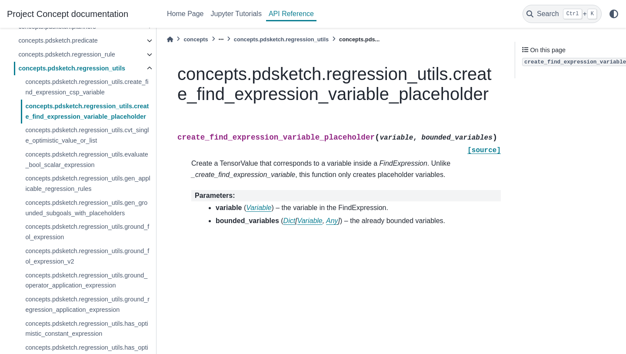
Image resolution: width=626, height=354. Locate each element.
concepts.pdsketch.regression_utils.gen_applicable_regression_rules (87, 183)
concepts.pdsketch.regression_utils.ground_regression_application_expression (87, 304)
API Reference (291, 13)
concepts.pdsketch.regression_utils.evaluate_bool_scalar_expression (86, 159)
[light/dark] (614, 14)
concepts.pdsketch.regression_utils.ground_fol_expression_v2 (87, 256)
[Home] (170, 39)
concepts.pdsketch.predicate (57, 40)
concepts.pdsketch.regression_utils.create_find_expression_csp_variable (86, 87)
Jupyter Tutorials (236, 13)
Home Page (185, 13)
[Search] (562, 14)
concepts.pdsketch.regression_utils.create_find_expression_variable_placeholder (87, 111)
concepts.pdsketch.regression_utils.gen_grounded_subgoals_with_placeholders (86, 208)
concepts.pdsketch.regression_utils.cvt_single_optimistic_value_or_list (87, 135)
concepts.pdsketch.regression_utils (71, 68)
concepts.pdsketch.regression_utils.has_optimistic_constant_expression (86, 328)
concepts (195, 39)
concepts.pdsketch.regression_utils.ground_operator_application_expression (86, 280)
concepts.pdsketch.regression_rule (66, 54)
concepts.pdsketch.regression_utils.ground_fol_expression (87, 231)
